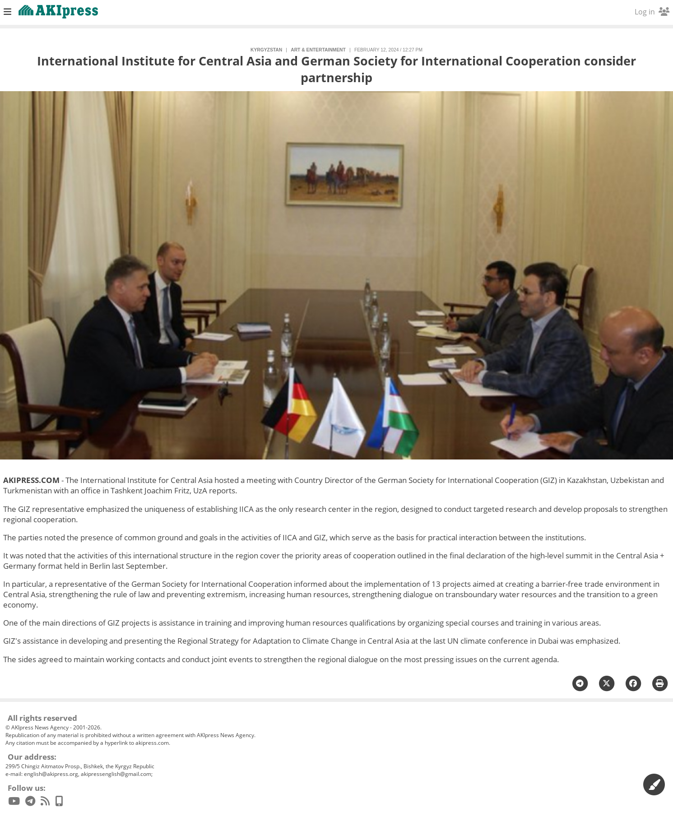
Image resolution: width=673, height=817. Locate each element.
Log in (652, 12)
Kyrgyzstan (266, 49)
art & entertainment (318, 49)
